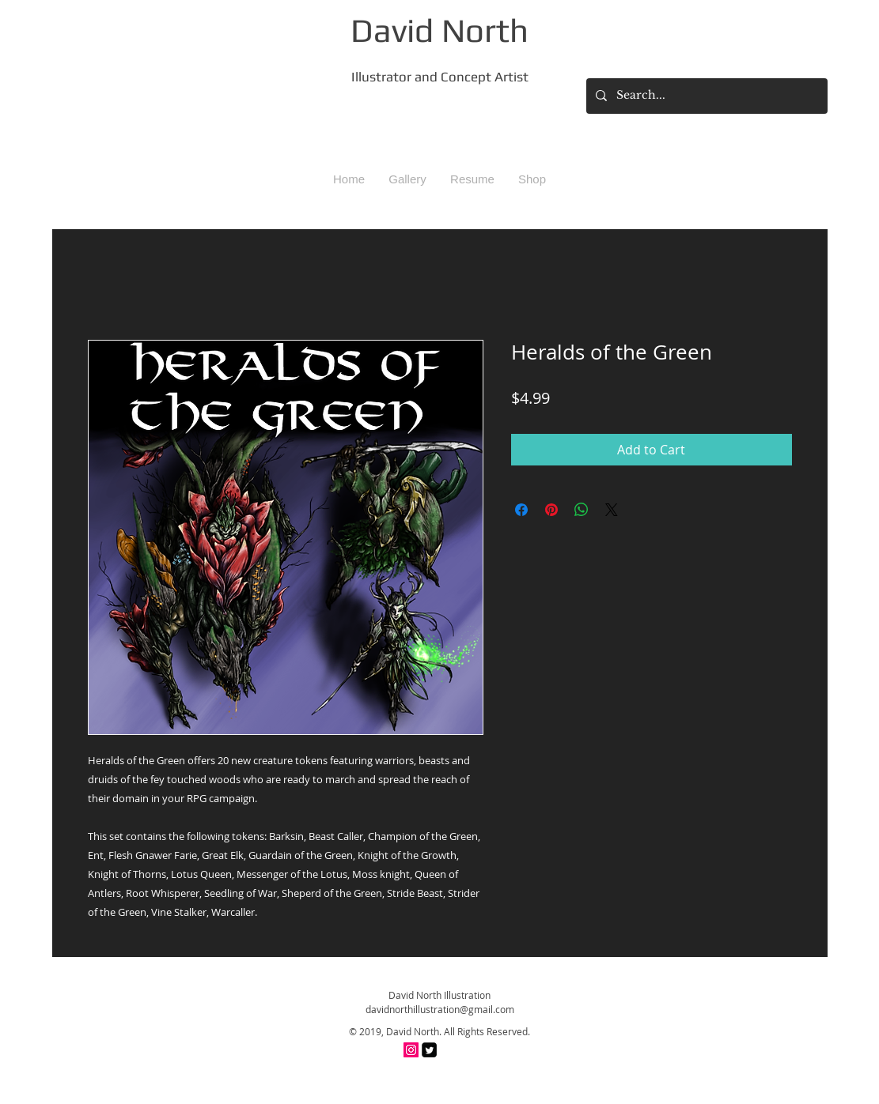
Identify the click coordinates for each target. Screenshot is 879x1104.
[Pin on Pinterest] (551, 509)
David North (439, 30)
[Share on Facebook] (521, 509)
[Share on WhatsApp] (581, 509)
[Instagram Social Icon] (411, 1049)
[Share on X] (611, 509)
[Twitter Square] (429, 1049)
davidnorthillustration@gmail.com (440, 1009)
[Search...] (705, 96)
